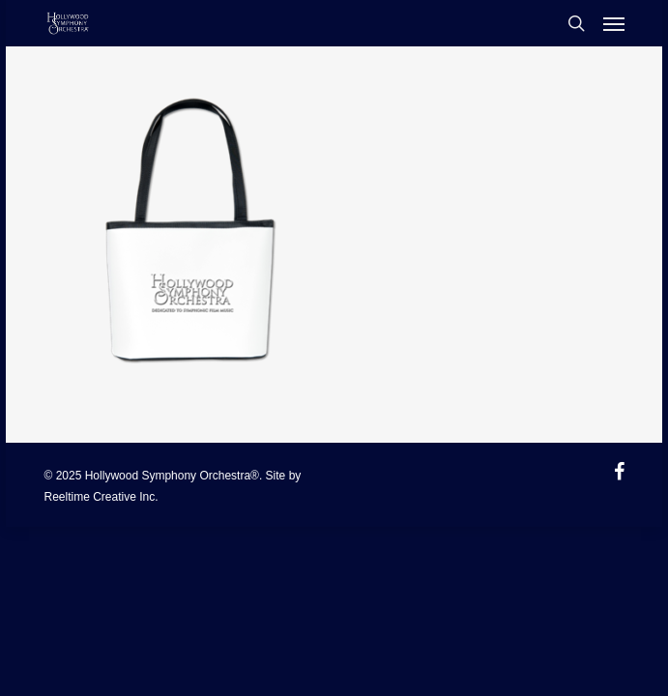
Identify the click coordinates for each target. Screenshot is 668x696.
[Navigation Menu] (613, 23)
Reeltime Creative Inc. (101, 497)
